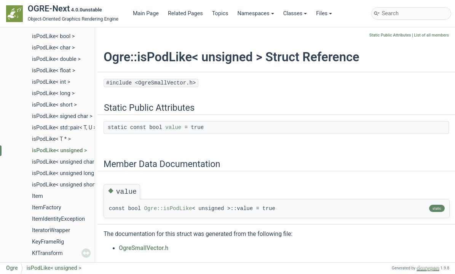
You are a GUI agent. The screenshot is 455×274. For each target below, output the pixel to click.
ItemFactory (46, 207)
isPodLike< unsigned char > (65, 162)
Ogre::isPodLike (168, 209)
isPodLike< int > (51, 82)
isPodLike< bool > (53, 36)
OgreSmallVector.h (143, 248)
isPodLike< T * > (51, 139)
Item (37, 196)
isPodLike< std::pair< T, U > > (66, 127)
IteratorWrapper (51, 230)
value (173, 127)
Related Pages (185, 13)
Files (324, 13)
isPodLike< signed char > (62, 116)
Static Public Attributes (390, 35)
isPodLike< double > (56, 59)
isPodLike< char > (53, 48)
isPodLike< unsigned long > (65, 173)
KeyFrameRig (48, 242)
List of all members (431, 35)
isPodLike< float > (53, 70)
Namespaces (255, 13)
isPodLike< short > (54, 105)
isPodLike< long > (53, 93)
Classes (295, 13)
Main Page (146, 13)
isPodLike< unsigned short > (66, 185)
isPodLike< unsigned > (59, 150)
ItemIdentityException (58, 219)
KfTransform (47, 253)
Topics (220, 13)
